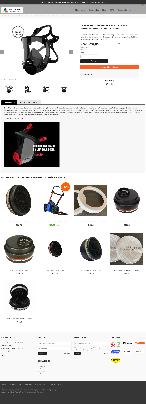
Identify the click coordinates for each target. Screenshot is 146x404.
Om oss (42, 371)
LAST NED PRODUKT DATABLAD (14, 119)
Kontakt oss (44, 374)
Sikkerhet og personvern (34, 384)
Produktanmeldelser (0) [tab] (28, 102)
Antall (82, 53)
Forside (42, 366)
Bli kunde (43, 369)
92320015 (9, 345)
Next (71, 52)
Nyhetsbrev (51, 384)
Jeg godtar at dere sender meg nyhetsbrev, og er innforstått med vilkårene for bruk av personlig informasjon (90, 349)
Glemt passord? (68, 353)
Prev (2, 52)
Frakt (3, 384)
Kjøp (94, 61)
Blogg (60, 384)
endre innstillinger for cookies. (35, 392)
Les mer (106, 353)
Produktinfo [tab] (8, 102)
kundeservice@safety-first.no (14, 348)
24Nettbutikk (11, 396)
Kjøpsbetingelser (15, 384)
